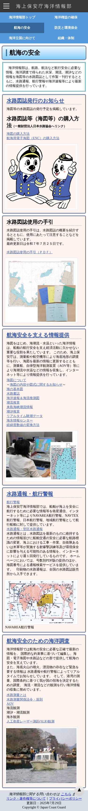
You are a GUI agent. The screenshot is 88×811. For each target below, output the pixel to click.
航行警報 (13, 502)
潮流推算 (13, 402)
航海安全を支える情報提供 (38, 335)
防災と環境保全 (65, 28)
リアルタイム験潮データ (25, 416)
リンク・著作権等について (26, 798)
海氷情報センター (20, 420)
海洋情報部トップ (22, 17)
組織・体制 (66, 38)
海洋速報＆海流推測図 (23, 398)
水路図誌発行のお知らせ (35, 101)
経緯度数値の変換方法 (23, 425)
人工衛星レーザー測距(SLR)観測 (30, 721)
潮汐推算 (13, 411)
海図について (16, 380)
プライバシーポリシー (65, 798)
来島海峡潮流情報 (20, 407)
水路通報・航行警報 (30, 494)
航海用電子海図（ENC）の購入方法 (33, 138)
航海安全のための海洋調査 (38, 641)
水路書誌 (13, 393)
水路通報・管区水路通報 (25, 529)
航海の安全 (22, 28)
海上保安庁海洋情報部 (44, 6)
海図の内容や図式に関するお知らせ (36, 384)
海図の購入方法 (18, 133)
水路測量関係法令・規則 (25, 699)
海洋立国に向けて (22, 38)
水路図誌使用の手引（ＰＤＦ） (30, 252)
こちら (66, 794)
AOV (10, 703)
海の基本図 (15, 389)
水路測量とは (16, 695)
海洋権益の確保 (65, 17)
